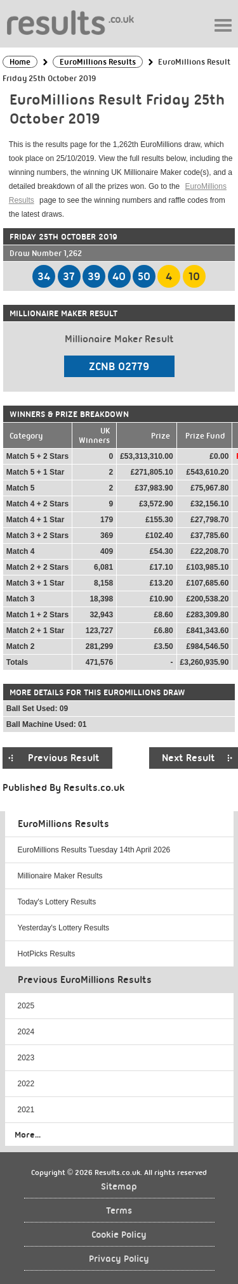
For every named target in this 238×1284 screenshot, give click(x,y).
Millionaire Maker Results (60, 875)
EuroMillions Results (63, 824)
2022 (26, 1083)
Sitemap (119, 1186)
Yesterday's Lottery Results (64, 927)
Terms (119, 1210)
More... (28, 1134)
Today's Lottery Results (57, 901)
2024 (26, 1031)
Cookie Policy (119, 1234)
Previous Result (64, 758)
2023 (26, 1057)
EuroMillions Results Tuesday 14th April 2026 (94, 849)
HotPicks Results (47, 953)
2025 (26, 1005)
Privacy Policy (119, 1259)
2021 (26, 1109)
